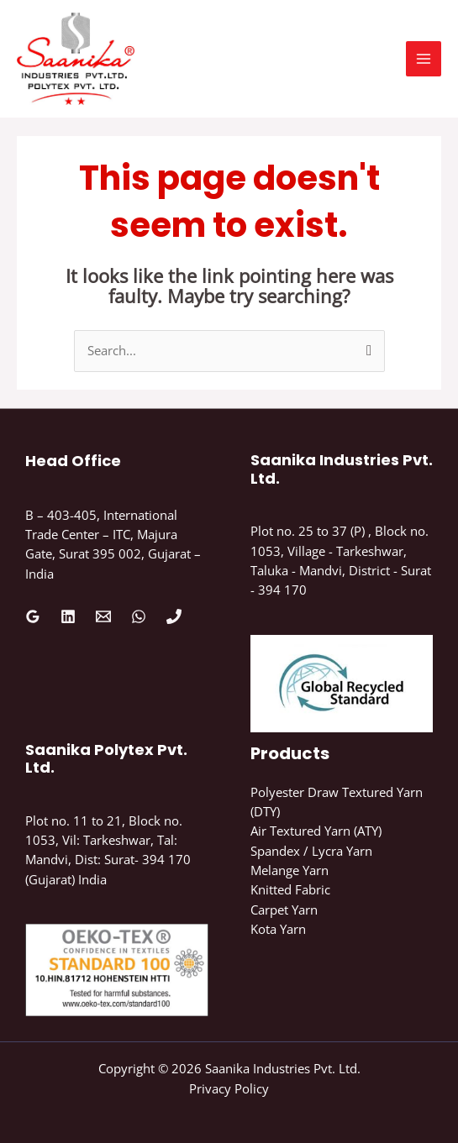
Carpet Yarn (284, 909)
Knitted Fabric (290, 889)
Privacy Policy (229, 1088)
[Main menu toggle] (423, 58)
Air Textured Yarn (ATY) (316, 830)
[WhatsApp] (138, 616)
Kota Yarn (278, 928)
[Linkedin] (68, 616)
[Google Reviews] (32, 616)
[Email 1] (103, 616)
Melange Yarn (289, 870)
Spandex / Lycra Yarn (311, 850)
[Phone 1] (174, 616)
